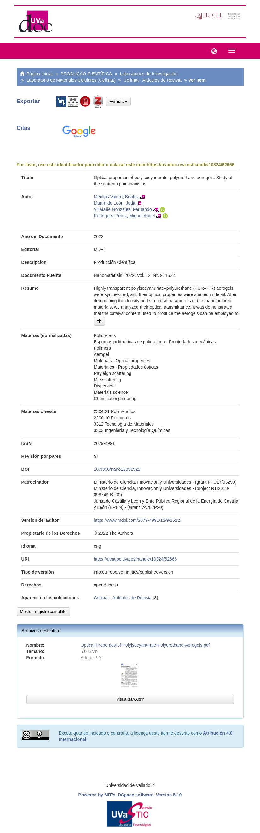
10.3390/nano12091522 (117, 469)
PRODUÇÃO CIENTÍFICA (86, 73)
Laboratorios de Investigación (149, 73)
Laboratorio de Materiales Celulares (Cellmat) (70, 80)
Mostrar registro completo (43, 611)
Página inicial (39, 73)
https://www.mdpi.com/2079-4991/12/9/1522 (137, 520)
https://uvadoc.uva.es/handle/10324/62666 (190, 164)
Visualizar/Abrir (130, 699)
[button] (212, 50)
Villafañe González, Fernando (123, 209)
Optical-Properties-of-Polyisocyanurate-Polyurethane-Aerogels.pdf (145, 645)
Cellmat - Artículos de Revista (153, 80)
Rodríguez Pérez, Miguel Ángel (124, 215)
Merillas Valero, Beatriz (116, 196)
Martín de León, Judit (115, 203)
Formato (118, 101)
